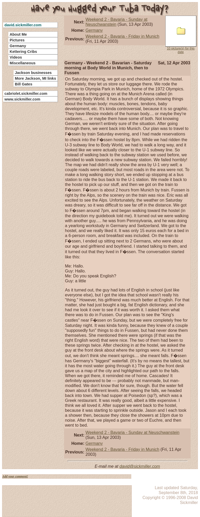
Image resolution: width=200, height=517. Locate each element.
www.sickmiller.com (22, 99)
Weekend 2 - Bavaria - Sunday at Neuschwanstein (132, 432)
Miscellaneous (22, 63)
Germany (94, 30)
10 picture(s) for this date (180, 35)
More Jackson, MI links (35, 78)
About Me (18, 34)
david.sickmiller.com (22, 25)
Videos (16, 57)
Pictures (17, 40)
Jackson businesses (33, 73)
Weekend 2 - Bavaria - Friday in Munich (122, 36)
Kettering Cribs (23, 51)
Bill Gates (23, 84)
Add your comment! (15, 476)
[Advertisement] (27, 182)
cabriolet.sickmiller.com (25, 93)
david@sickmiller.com (140, 466)
